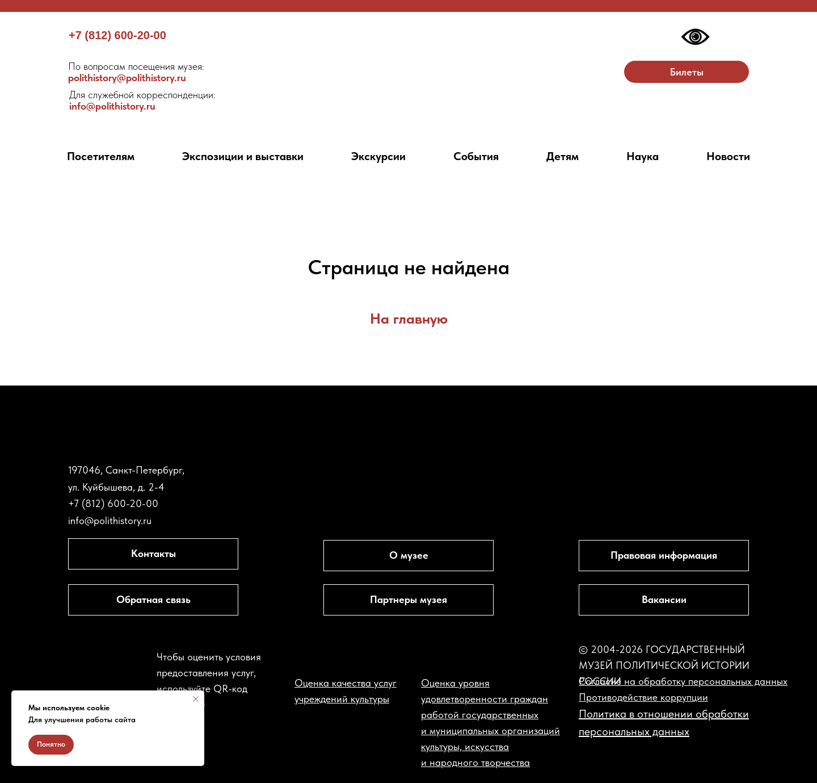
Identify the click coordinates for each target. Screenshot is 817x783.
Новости (728, 156)
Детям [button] (562, 156)
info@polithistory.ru (142, 100)
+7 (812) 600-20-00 (117, 35)
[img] (409, 70)
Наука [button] (642, 156)
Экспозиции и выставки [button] (243, 156)
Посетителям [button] (100, 156)
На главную (409, 318)
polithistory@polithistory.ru (136, 71)
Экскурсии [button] (378, 156)
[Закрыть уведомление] (195, 699)
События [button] (476, 156)
